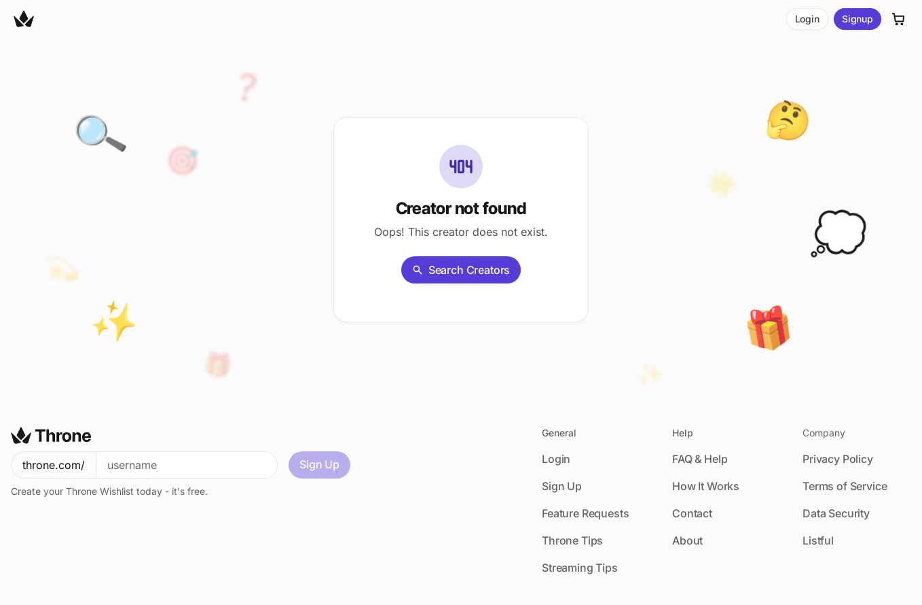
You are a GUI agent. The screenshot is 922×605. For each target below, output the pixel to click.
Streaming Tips (580, 567)
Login (807, 18)
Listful (818, 540)
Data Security (836, 513)
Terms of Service (845, 486)
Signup (857, 18)
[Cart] (898, 19)
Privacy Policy (838, 459)
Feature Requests (585, 513)
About (687, 540)
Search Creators (461, 270)
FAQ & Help (699, 459)
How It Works (705, 486)
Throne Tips (572, 540)
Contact (692, 513)
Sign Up (319, 464)
